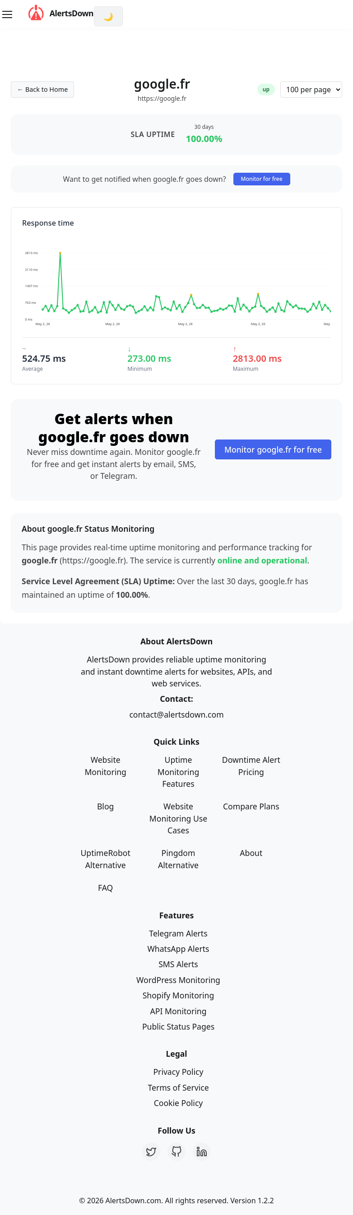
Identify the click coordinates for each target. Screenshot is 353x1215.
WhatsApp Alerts (178, 948)
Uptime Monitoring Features (179, 771)
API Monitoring (178, 1011)
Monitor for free (262, 179)
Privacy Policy (178, 1071)
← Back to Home (42, 89)
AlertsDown (52, 13)
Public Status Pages (178, 1026)
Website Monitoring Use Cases (178, 818)
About (251, 852)
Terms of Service (178, 1087)
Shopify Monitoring (178, 995)
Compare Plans (251, 806)
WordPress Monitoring (178, 979)
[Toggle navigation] (7, 14)
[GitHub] (176, 1152)
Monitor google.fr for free (273, 449)
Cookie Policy (178, 1102)
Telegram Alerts (178, 933)
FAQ (105, 887)
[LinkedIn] (202, 1152)
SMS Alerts (178, 964)
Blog (105, 806)
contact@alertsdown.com (176, 714)
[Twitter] (151, 1152)
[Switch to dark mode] (108, 16)
